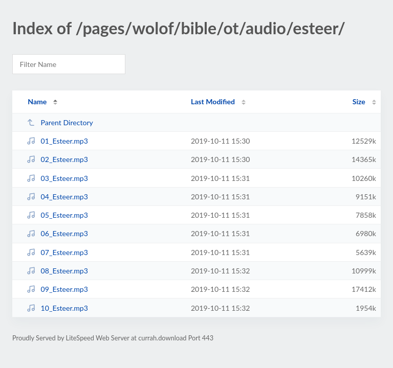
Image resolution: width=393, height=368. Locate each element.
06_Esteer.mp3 (57, 233)
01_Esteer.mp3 (57, 140)
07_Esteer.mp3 (57, 252)
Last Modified (213, 101)
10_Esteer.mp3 (57, 308)
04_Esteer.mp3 (57, 196)
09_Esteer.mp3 (57, 289)
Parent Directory (60, 122)
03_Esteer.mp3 (57, 178)
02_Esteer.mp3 (57, 159)
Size (359, 101)
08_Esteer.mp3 (57, 270)
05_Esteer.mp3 (57, 215)
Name (37, 101)
